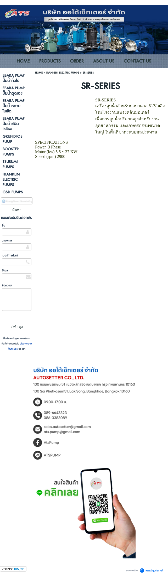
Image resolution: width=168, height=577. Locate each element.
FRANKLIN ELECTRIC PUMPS (62, 73)
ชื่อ (3, 226)
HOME (39, 73)
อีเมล (5, 270)
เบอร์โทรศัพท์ (10, 255)
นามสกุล (7, 241)
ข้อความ (7, 285)
